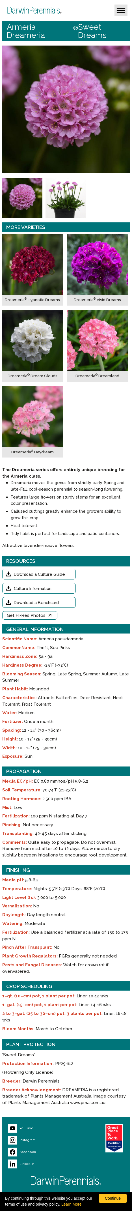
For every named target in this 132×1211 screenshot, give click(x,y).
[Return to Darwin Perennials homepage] (66, 1180)
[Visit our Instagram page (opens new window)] (39, 1140)
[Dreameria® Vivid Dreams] (97, 270)
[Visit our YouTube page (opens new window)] (39, 1128)
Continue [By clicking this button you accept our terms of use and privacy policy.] (113, 1198)
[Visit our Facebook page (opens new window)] (39, 1152)
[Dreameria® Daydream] (32, 422)
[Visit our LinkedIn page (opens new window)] (39, 1164)
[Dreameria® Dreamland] (97, 346)
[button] (120, 10)
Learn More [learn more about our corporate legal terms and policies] (71, 1204)
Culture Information (32, 588)
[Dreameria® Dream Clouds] (32, 346)
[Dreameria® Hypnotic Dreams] (32, 270)
